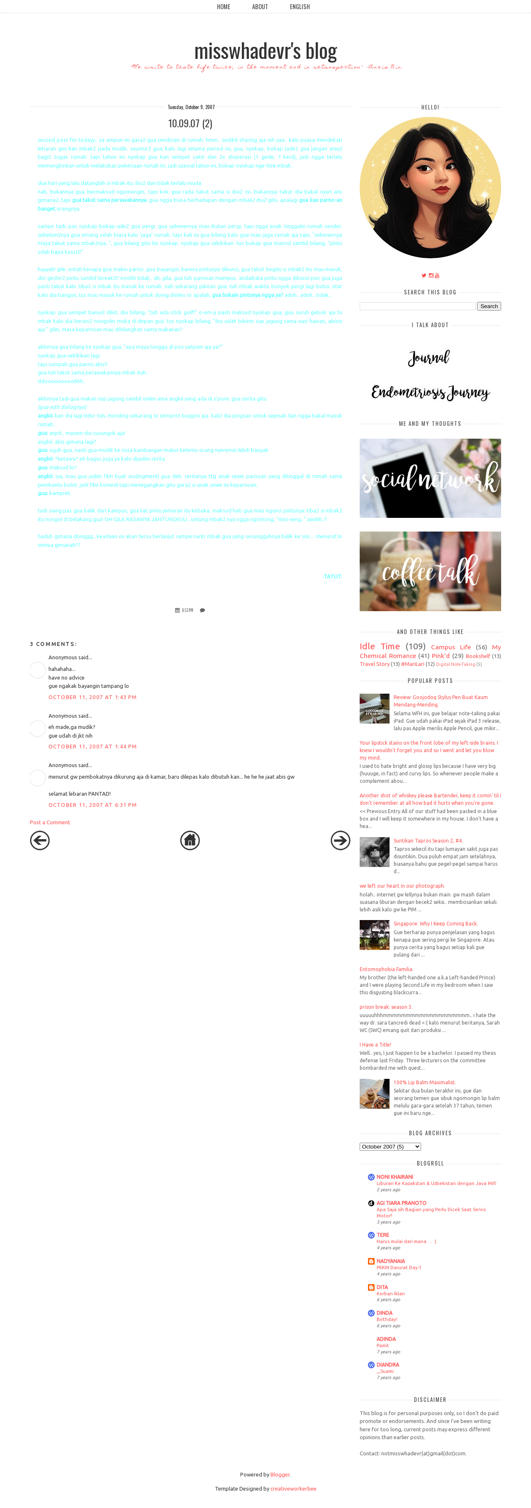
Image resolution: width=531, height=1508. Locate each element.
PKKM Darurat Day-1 (399, 1267)
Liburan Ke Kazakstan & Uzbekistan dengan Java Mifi (436, 1183)
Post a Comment (50, 822)
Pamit (383, 1345)
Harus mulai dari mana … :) (406, 1241)
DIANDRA (388, 1364)
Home (223, 6)
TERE (383, 1235)
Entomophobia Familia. (387, 969)
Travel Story (375, 664)
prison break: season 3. (386, 1007)
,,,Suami (385, 1371)
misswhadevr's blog (265, 49)
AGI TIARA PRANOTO (401, 1203)
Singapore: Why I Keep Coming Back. (436, 923)
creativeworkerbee (293, 1488)
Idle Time (380, 646)
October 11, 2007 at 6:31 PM (93, 805)
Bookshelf (478, 656)
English (300, 6)
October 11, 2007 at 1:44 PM (93, 746)
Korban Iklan (391, 1293)
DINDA (384, 1313)
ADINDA (386, 1339)
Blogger (280, 1474)
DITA (382, 1287)
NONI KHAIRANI (395, 1177)
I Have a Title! (375, 1044)
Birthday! (387, 1319)
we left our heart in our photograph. (402, 886)
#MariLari (412, 664)
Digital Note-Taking (455, 664)
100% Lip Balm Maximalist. (425, 1082)
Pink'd (441, 655)
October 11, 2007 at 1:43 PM (93, 697)
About (260, 6)
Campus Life (451, 647)
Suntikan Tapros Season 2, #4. (428, 840)
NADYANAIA (391, 1261)
